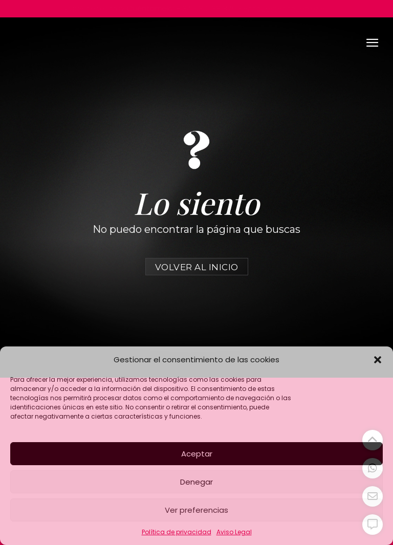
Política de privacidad (176, 532)
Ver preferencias (196, 510)
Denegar (196, 481)
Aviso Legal (234, 532)
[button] (378, 360)
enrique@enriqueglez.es (286, 9)
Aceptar (196, 453)
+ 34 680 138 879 (206, 9)
